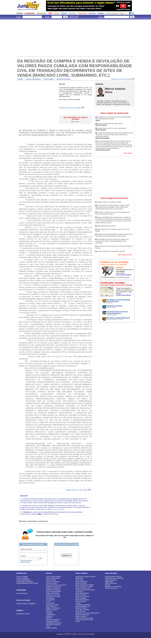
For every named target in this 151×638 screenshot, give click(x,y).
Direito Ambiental (81, 595)
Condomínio (79, 591)
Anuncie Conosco (22, 593)
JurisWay (20, 79)
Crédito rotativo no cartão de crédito (109, 202)
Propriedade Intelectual (83, 605)
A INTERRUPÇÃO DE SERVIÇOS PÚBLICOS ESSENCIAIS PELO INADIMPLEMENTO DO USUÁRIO (112, 241)
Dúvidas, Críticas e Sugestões (26, 603)
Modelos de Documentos (54, 586)
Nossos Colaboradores (24, 580)
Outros (78, 621)
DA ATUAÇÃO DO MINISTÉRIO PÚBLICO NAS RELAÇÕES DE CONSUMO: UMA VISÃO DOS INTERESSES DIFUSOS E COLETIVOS (112, 207)
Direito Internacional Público (84, 618)
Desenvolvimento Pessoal (113, 576)
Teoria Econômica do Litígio (84, 619)
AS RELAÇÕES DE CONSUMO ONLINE (111, 251)
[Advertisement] (75, 37)
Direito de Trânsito (81, 608)
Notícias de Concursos (53, 596)
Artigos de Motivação (52, 593)
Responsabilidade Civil (83, 606)
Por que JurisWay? (22, 578)
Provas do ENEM (51, 583)
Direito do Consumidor (64, 79)
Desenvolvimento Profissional (114, 578)
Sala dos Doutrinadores (33, 79)
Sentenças (49, 616)
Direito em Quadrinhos (53, 619)
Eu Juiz (48, 601)
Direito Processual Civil (83, 588)
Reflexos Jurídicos (52, 610)
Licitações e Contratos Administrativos (87, 613)
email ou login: (26, 549)
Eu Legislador (50, 600)
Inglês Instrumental (111, 583)
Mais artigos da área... (125, 255)
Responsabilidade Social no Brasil (27, 583)
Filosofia (107, 585)
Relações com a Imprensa (113, 586)
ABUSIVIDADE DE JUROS (106, 226)
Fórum (48, 626)
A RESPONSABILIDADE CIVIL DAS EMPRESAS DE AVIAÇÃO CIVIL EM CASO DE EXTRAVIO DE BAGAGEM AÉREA (114, 134)
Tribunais (49, 611)
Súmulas (49, 618)
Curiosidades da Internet (53, 623)
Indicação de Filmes (52, 621)
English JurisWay (51, 628)
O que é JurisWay (22, 576)
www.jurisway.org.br (57, 509)
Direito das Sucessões (83, 610)
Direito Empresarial (82, 581)
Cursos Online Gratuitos (53, 576)
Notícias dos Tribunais (53, 595)
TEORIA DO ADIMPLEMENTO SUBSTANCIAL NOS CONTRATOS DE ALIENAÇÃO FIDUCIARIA (114, 235)
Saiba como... (75, 121)
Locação (78, 603)
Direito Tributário (81, 601)
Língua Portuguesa (111, 580)
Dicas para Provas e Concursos (56, 585)
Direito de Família (81, 583)
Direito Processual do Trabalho (85, 590)
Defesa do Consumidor (53, 608)
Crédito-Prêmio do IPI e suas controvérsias (111, 128)
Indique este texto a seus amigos (122, 79)
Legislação (49, 613)
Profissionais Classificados (25, 581)
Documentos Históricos (53, 624)
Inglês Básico (109, 581)
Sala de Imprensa (51, 606)
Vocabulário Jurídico (52, 605)
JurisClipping (50, 598)
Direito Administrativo (82, 593)
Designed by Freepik (23, 614)
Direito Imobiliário (81, 598)
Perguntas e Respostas (53, 590)
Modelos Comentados (53, 588)
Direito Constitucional (82, 615)
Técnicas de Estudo (111, 588)
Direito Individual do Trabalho (85, 585)
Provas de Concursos (53, 581)
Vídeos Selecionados (52, 578)
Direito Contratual (81, 616)
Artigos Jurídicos (49, 79)
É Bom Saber (50, 603)
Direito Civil (79, 578)
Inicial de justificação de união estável (110, 123)
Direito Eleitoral (80, 611)
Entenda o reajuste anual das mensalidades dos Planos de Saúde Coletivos (112, 213)
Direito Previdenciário (82, 600)
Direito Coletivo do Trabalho (84, 586)
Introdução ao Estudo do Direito (85, 576)
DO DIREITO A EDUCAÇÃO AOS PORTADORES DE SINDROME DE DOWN (113, 118)
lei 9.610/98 (32, 499)
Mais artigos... (128, 153)
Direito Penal (80, 580)
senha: (23, 556)
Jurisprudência (50, 615)
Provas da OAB (51, 580)
